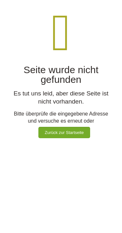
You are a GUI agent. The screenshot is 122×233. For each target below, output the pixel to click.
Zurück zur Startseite (64, 132)
